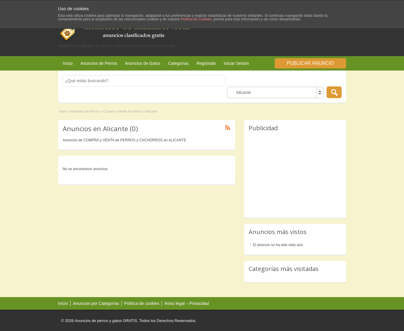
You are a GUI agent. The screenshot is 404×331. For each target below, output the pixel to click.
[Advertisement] (276, 30)
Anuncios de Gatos (142, 63)
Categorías (178, 63)
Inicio (68, 63)
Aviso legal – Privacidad (186, 303)
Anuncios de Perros (98, 63)
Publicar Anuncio (310, 63)
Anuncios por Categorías (96, 303)
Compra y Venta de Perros (122, 111)
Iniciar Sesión (236, 63)
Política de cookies (141, 303)
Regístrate (206, 63)
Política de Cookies (196, 19)
